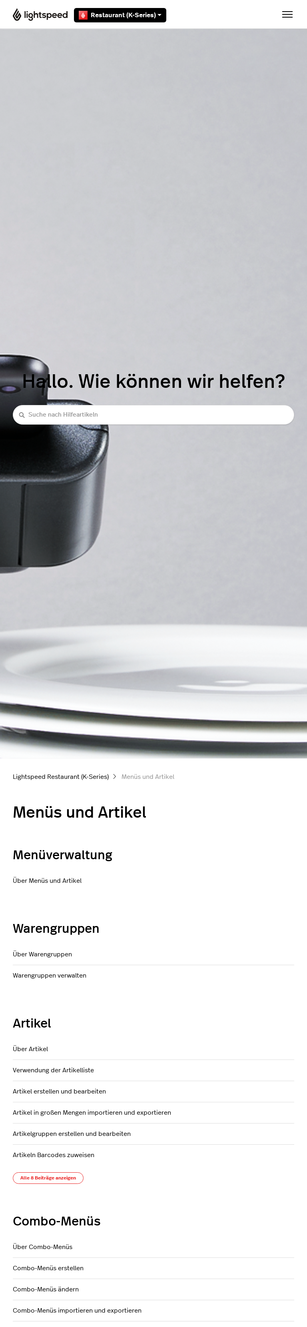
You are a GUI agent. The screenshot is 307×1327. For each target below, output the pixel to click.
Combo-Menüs (57, 1221)
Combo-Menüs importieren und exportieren (77, 1310)
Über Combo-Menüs (42, 1247)
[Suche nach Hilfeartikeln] (153, 415)
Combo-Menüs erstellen (48, 1268)
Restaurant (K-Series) (120, 15)
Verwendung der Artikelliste (53, 1070)
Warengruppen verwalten (49, 975)
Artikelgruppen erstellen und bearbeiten (72, 1134)
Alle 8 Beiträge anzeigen (48, 1177)
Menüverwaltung (62, 855)
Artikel (32, 1023)
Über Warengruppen (42, 954)
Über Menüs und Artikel (47, 881)
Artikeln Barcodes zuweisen (53, 1155)
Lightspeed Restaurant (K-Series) (61, 777)
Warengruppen (56, 928)
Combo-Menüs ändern (46, 1289)
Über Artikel (30, 1049)
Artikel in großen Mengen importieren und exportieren (92, 1112)
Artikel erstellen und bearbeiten (59, 1091)
